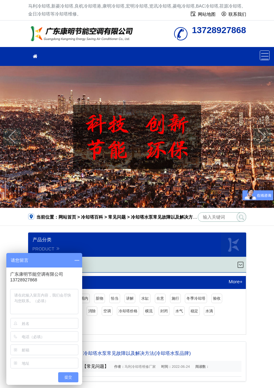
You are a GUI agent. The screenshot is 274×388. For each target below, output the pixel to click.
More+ (235, 281)
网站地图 (207, 14)
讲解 (130, 298)
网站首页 (67, 217)
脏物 (99, 298)
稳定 (194, 311)
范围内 (82, 298)
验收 (217, 298)
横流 (149, 311)
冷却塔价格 (128, 311)
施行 (175, 298)
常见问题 (117, 217)
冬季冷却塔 (195, 298)
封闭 (164, 311)
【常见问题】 (95, 366)
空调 (107, 311)
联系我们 (237, 14)
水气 (179, 311)
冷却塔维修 (83, 35)
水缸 (145, 298)
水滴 (209, 311)
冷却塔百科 (92, 217)
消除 (92, 311)
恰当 (115, 298)
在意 (160, 298)
